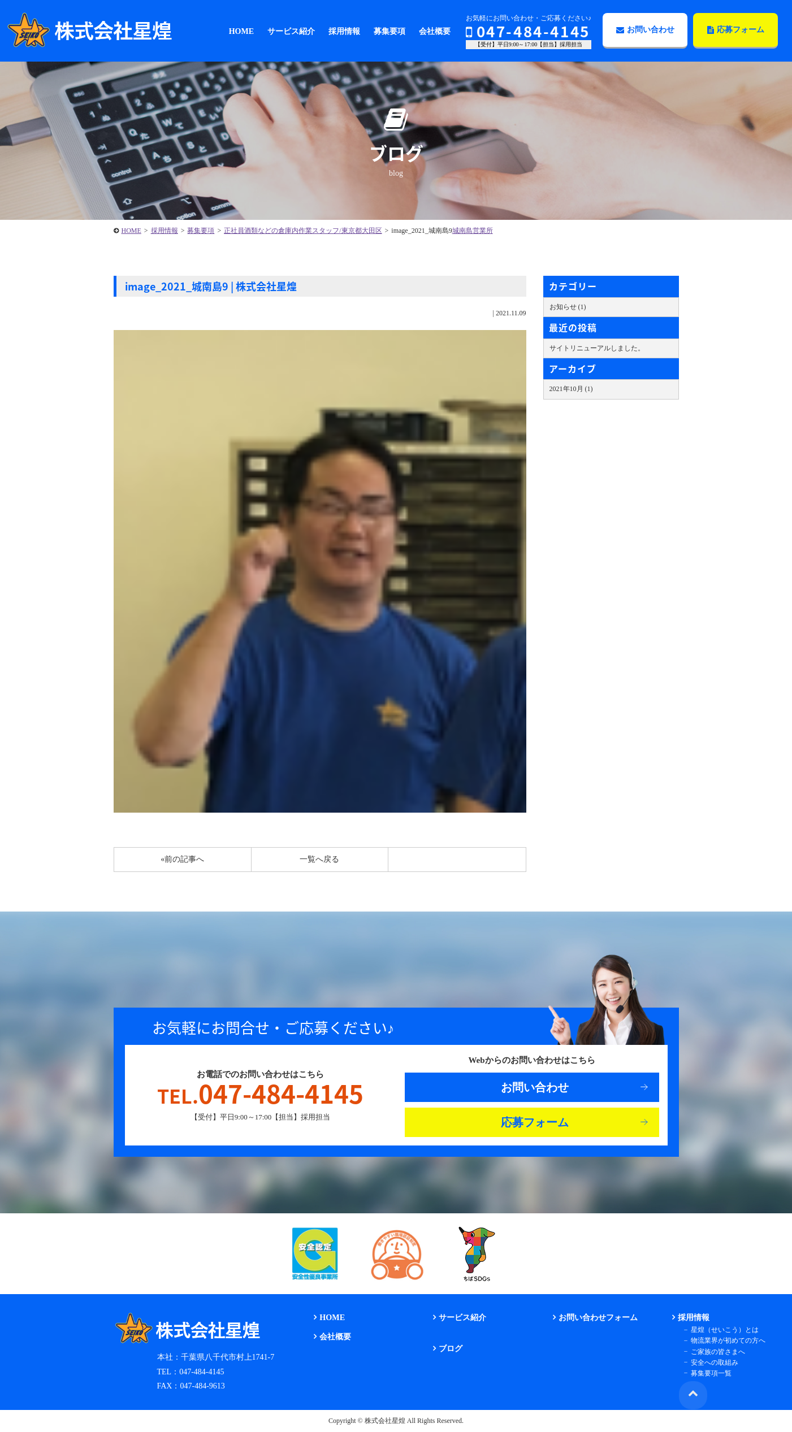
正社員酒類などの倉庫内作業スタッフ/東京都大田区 (303, 231)
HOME (131, 231)
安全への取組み (713, 1362)
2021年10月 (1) (571, 389)
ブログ (450, 1348)
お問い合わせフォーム (597, 1317)
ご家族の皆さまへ (716, 1351)
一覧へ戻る (319, 859)
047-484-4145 (528, 31)
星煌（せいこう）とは (723, 1330)
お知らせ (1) (567, 307)
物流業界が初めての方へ (726, 1340)
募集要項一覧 (709, 1373)
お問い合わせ (645, 29)
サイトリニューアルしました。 (596, 348)
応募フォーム (735, 29)
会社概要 (334, 1337)
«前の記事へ (182, 859)
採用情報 (164, 231)
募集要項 (200, 231)
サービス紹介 (462, 1317)
